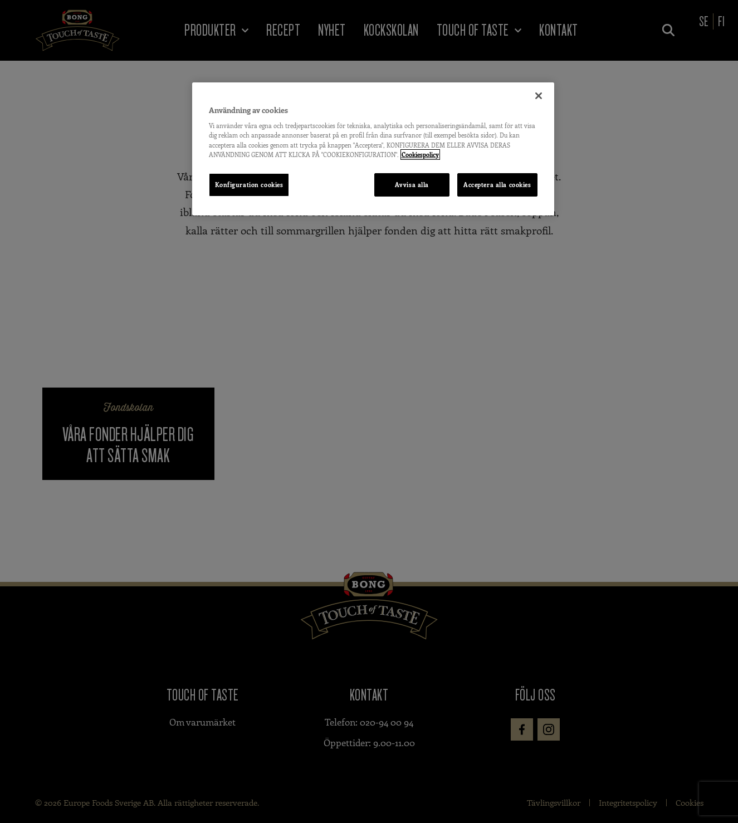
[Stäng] (538, 96)
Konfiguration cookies (249, 184)
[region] (373, 149)
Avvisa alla (411, 184)
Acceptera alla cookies (497, 184)
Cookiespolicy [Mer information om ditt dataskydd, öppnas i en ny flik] (420, 154)
